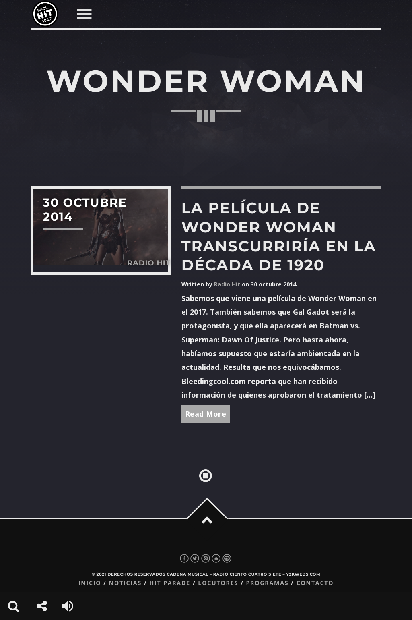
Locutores (218, 583)
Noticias (125, 583)
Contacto (315, 583)
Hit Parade (169, 583)
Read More (206, 414)
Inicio (89, 583)
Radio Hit (227, 284)
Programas (267, 583)
